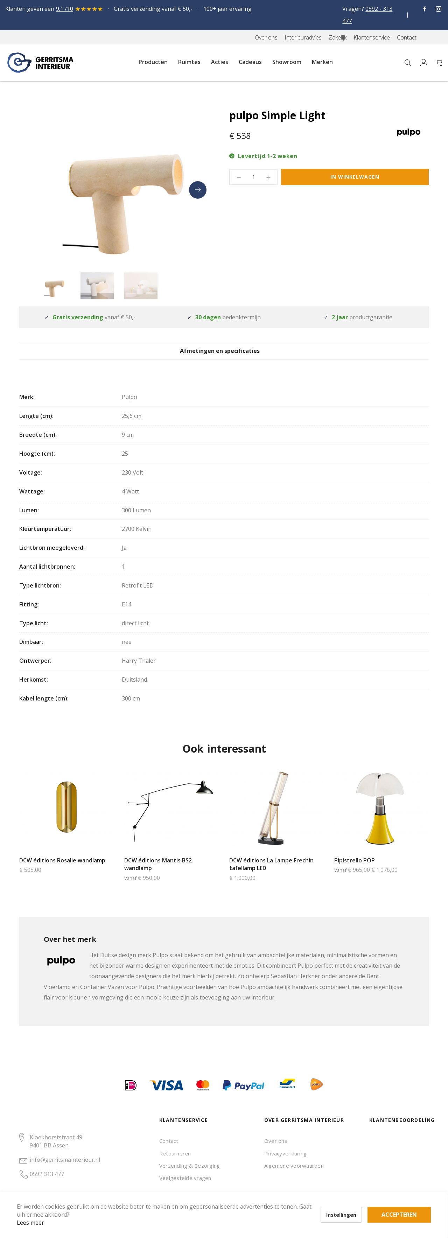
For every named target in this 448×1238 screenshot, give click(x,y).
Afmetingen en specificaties (224, 356)
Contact (168, 1140)
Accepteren (242, 1199)
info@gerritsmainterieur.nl (65, 1160)
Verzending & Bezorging (189, 1165)
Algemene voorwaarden (294, 1165)
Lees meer (41, 1211)
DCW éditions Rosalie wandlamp (62, 871)
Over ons (275, 1140)
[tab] (224, 355)
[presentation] (197, 190)
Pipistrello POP (354, 871)
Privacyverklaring (285, 1153)
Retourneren (175, 1153)
